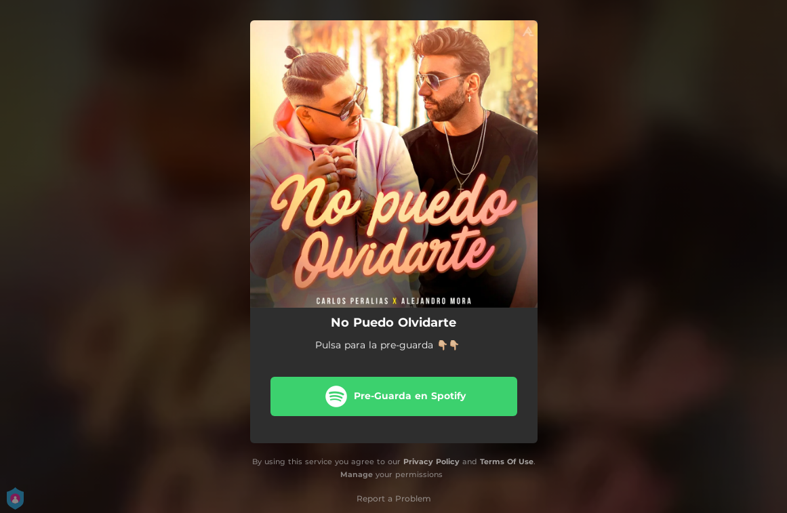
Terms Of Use (506, 461)
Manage (356, 474)
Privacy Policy (431, 461)
